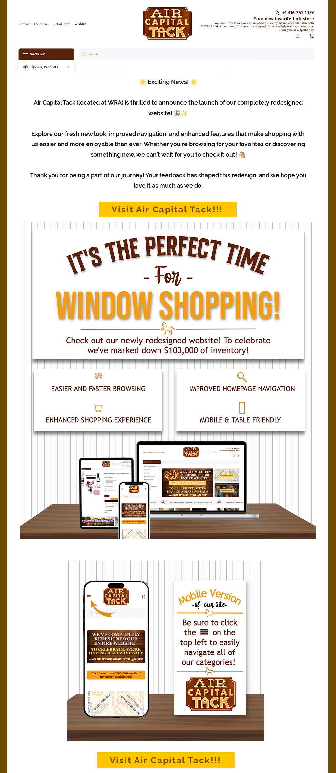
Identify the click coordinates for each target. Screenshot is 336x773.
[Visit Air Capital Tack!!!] (168, 209)
